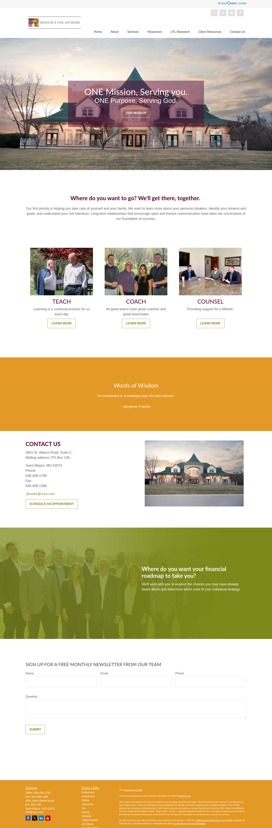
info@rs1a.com (34, 812)
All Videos (88, 824)
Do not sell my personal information (189, 823)
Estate (85, 800)
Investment (88, 796)
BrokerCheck (184, 796)
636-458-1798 (42, 792)
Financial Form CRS (132, 790)
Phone (179, 673)
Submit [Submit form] (35, 729)
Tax (84, 808)
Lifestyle (86, 816)
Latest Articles (90, 820)
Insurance (87, 804)
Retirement (88, 792)
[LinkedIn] (222, 12)
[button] (98, 31)
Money (86, 812)
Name (30, 673)
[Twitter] (214, 12)
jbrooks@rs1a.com (40, 494)
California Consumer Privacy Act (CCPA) (214, 820)
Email (104, 673)
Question (32, 696)
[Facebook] (240, 12)
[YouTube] (231, 12)
